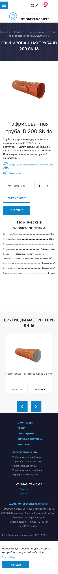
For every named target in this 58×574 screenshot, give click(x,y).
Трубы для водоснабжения (27, 457)
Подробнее (8, 557)
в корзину (17, 210)
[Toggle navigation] (4, 5)
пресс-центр (26, 433)
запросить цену (17, 198)
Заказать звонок (25, 491)
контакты (24, 444)
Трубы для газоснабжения (27, 461)
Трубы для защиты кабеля (27, 470)
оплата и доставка (30, 439)
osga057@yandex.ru (29, 526)
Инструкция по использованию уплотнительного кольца (28, 165)
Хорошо (16, 564)
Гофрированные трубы (25, 474)
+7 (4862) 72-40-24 (37, 521)
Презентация (12, 173)
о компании (25, 423)
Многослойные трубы (24, 465)
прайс (21, 428)
